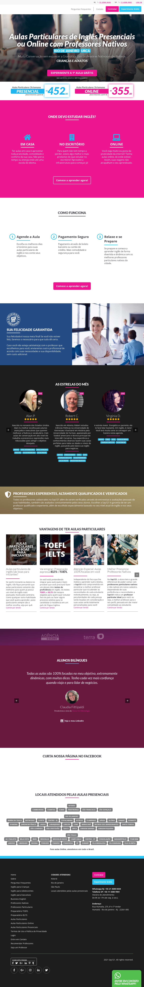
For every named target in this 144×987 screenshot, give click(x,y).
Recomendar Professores (22, 943)
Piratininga (73, 810)
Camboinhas (38, 810)
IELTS (54, 571)
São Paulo (72, 835)
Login (13, 935)
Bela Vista (24, 839)
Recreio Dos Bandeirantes (106, 824)
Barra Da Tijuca (15, 820)
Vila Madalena (98, 843)
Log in (139, 2)
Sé (77, 843)
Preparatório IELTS (19, 915)
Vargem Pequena (105, 828)
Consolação (104, 839)
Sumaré (85, 843)
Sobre (13, 878)
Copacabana (66, 820)
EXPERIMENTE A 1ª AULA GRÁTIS (72, 73)
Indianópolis (120, 839)
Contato (99, 9)
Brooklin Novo (60, 839)
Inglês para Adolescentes (22, 891)
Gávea (102, 820)
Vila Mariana (115, 843)
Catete (41, 820)
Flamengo (91, 820)
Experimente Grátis (130, 9)
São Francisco (89, 810)
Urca (74, 828)
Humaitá (132, 820)
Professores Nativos (20, 903)
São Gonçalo (105, 810)
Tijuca (66, 828)
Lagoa (43, 824)
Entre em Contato (19, 939)
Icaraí (61, 810)
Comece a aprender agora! (72, 180)
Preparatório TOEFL (19, 911)
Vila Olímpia (130, 843)
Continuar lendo (13, 607)
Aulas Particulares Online (22, 923)
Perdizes (45, 843)
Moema (34, 843)
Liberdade (23, 843)
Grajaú (121, 820)
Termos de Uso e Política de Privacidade (29, 931)
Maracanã (86, 824)
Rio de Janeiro (71, 816)
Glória (112, 820)
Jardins (11, 843)
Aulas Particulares (19, 919)
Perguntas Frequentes (81, 9)
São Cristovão (53, 828)
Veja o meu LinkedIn (74, 721)
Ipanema (14, 824)
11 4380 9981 (126, 2)
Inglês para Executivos (21, 895)
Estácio (79, 820)
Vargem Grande (87, 828)
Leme (76, 824)
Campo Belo (76, 839)
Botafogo (30, 820)
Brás (35, 839)
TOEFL (63, 571)
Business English (18, 899)
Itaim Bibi (134, 839)
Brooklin (44, 839)
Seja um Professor (19, 947)
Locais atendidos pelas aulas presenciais (69, 891)
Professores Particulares (22, 907)
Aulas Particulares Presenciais (24, 927)
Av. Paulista (11, 839)
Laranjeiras (54, 824)
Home (13, 874)
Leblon (66, 824)
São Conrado (36, 828)
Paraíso (56, 843)
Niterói (71, 806)
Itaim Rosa (68, 843)
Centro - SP (90, 839)
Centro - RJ (53, 820)
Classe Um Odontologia (81, 711)
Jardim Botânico (28, 824)
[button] (8, 430)
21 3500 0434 (105, 2)
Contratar (112, 9)
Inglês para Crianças (20, 887)
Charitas (51, 810)
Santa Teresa (128, 824)
